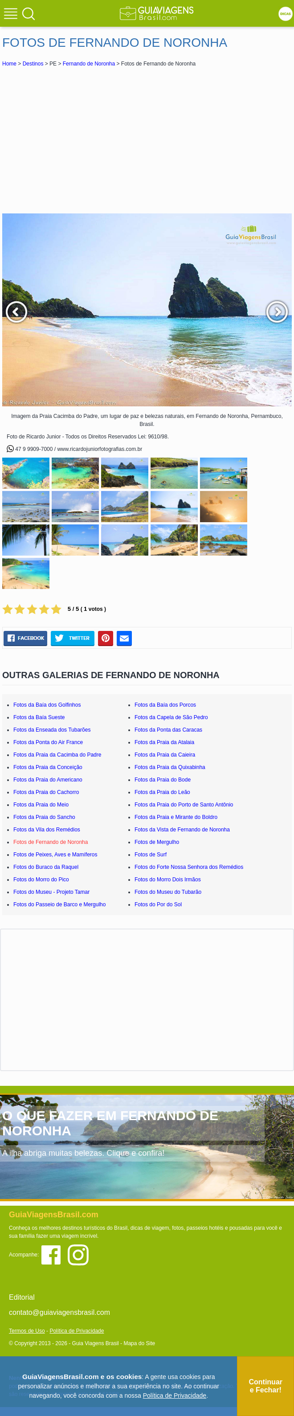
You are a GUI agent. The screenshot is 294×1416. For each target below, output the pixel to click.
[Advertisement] (147, 140)
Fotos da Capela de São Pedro (171, 717)
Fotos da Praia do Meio (41, 805)
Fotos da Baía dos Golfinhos (47, 705)
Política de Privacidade (76, 1331)
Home (9, 64)
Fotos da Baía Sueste (39, 717)
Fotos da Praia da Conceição (47, 767)
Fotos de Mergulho (157, 842)
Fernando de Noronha (89, 64)
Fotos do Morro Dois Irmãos (168, 879)
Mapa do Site (139, 1343)
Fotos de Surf (151, 854)
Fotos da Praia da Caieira (165, 755)
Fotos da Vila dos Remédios (46, 830)
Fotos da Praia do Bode (163, 780)
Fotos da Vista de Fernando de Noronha (182, 830)
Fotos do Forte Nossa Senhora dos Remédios (189, 867)
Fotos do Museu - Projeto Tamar (51, 892)
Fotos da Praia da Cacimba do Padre (57, 755)
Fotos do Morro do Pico (41, 879)
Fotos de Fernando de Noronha (50, 842)
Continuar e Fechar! (265, 1386)
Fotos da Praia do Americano (47, 780)
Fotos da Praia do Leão (162, 792)
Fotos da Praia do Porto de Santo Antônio (184, 805)
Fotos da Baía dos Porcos (165, 705)
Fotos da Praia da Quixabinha (170, 767)
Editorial (22, 1297)
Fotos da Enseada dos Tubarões (51, 730)
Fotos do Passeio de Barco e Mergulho (59, 904)
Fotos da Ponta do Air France (48, 742)
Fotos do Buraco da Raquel (45, 867)
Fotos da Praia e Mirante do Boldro (176, 817)
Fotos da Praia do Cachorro (46, 792)
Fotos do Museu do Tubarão (168, 892)
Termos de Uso (27, 1331)
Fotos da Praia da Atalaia (164, 742)
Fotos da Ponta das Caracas (168, 730)
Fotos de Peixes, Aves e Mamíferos (55, 854)
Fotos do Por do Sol (158, 904)
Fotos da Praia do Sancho (44, 817)
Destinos (33, 64)
